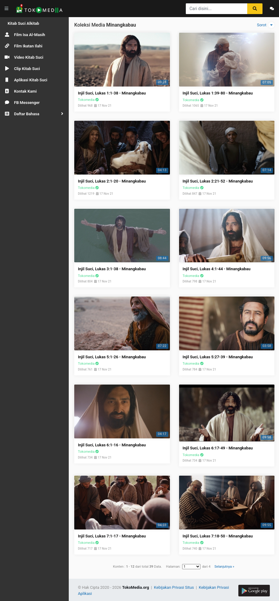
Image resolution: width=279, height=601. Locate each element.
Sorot (265, 25)
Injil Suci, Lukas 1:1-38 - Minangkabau (112, 93)
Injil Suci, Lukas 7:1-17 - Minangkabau (112, 536)
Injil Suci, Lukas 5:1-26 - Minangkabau (112, 357)
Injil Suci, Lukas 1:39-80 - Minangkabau (218, 93)
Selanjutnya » (224, 567)
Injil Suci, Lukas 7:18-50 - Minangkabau (218, 536)
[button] (34, 114)
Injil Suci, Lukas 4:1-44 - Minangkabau (217, 269)
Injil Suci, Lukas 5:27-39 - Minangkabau (218, 357)
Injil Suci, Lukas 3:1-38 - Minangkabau (112, 269)
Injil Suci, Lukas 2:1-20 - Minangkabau (112, 181)
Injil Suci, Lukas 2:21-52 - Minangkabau (218, 181)
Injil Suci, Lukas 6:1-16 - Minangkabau (112, 445)
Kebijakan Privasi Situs (174, 587)
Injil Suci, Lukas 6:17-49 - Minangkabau (218, 448)
